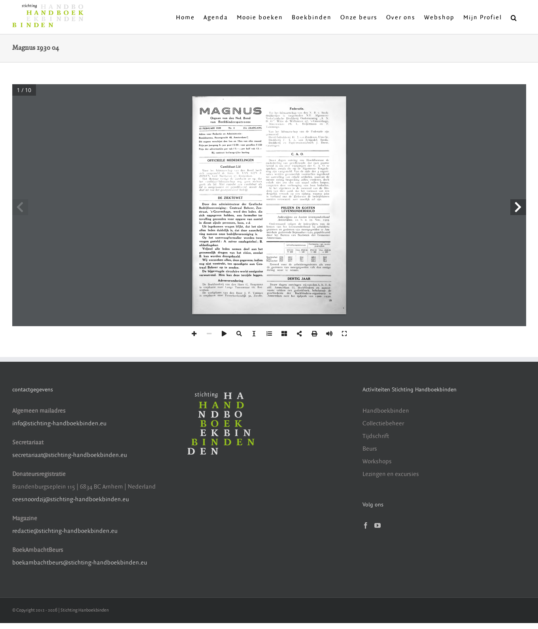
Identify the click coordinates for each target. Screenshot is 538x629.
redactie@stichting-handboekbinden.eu (64, 531)
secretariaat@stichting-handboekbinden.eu (69, 455)
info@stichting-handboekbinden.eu (59, 423)
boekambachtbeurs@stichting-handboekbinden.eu (79, 563)
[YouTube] (377, 525)
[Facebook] (365, 525)
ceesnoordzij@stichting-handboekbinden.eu (70, 499)
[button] (514, 17)
